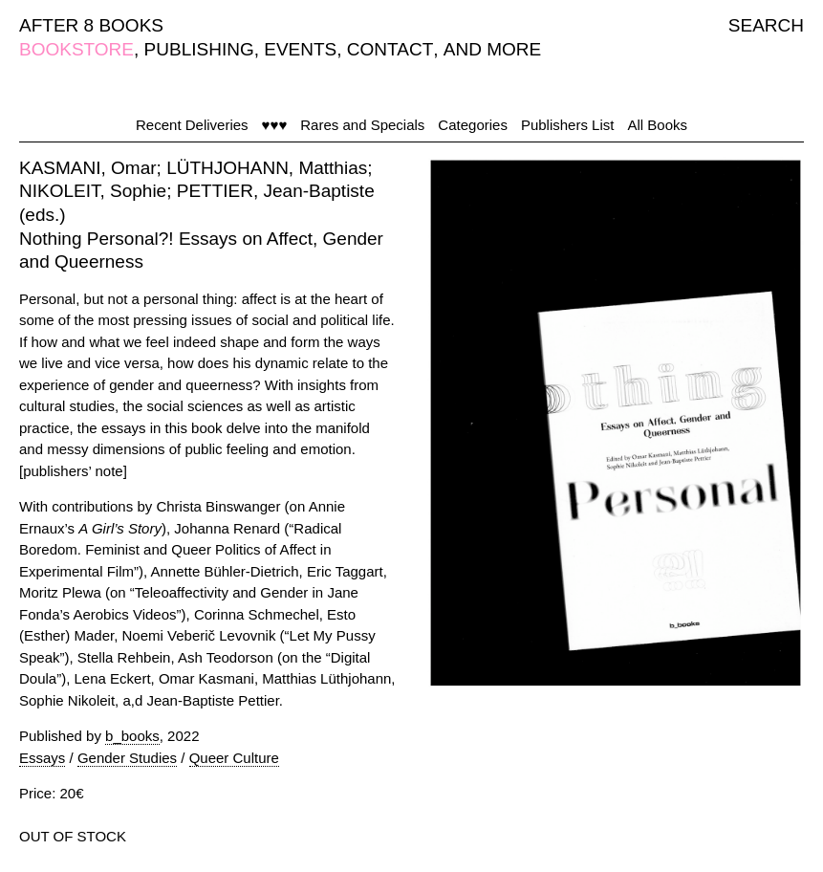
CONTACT (390, 49)
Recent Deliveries (192, 125)
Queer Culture (234, 758)
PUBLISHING (199, 49)
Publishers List (568, 125)
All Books (657, 125)
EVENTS (300, 49)
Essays (42, 758)
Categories (473, 125)
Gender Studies (127, 758)
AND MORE (492, 49)
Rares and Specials (362, 125)
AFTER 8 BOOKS (91, 25)
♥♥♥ (275, 125)
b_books (132, 736)
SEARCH (766, 25)
